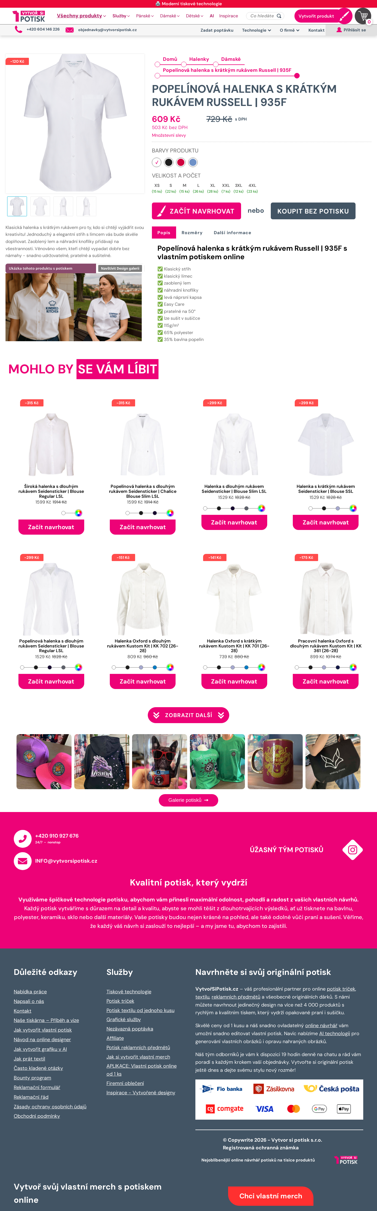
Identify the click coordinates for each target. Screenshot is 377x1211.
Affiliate (115, 1038)
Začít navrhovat (51, 527)
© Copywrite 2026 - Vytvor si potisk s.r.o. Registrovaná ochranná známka (273, 1144)
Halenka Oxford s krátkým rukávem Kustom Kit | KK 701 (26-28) (234, 646)
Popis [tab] (164, 233)
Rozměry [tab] (192, 233)
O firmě (290, 30)
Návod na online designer (42, 1039)
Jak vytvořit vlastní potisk (43, 1030)
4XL (252, 185)
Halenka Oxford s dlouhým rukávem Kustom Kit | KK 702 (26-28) (142, 646)
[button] (82, 16)
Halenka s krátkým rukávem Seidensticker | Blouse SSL (326, 489)
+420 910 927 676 (57, 835)
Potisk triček (120, 1001)
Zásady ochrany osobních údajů (50, 1106)
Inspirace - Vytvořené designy (140, 1092)
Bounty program (32, 1078)
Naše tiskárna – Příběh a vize (46, 1020)
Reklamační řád (31, 1097)
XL (212, 185)
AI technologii (334, 1033)
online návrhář (321, 1025)
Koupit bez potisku (313, 211)
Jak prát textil (29, 1059)
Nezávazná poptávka (129, 1029)
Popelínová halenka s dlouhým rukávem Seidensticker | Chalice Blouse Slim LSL (142, 491)
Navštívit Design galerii (120, 268)
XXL (226, 185)
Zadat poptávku (217, 30)
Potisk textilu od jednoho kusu (140, 1010)
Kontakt (316, 30)
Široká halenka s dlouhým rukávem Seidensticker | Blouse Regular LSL (51, 491)
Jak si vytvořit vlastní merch (138, 1057)
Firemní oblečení (125, 1083)
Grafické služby (123, 1019)
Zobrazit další (188, 715)
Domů (170, 59)
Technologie (256, 30)
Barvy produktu (175, 150)
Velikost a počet (176, 175)
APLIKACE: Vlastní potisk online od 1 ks (141, 1070)
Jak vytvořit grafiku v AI (40, 1049)
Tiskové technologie (128, 991)
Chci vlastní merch (270, 1196)
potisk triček (341, 989)
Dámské (231, 59)
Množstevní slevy (169, 135)
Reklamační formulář (37, 1087)
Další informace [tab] (233, 233)
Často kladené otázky (38, 1068)
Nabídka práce (30, 991)
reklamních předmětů (236, 997)
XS (157, 185)
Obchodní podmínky (37, 1116)
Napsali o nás (29, 1001)
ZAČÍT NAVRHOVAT (202, 211)
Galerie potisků (188, 800)
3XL (238, 185)
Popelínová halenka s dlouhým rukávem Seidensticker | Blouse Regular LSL (51, 646)
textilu (202, 997)
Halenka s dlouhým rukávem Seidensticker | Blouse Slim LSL (234, 489)
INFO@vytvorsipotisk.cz (66, 860)
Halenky (199, 59)
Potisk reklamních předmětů (138, 1047)
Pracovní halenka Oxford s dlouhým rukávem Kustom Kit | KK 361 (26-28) (326, 646)
